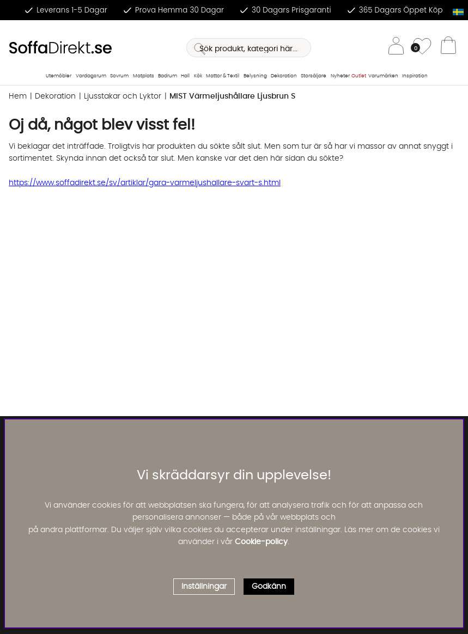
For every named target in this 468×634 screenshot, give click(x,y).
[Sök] (248, 47)
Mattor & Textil (222, 76)
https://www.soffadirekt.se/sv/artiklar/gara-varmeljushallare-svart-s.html (145, 183)
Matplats (143, 76)
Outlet (358, 76)
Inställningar (204, 586)
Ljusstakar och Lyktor (122, 96)
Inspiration (415, 76)
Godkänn (269, 586)
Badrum (167, 76)
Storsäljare (313, 76)
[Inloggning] (396, 47)
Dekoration (284, 76)
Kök (198, 76)
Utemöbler (58, 76)
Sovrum (119, 76)
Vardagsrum (91, 76)
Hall (185, 76)
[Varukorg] (448, 48)
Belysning (255, 76)
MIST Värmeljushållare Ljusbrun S (232, 96)
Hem (18, 96)
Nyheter (340, 76)
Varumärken (383, 76)
